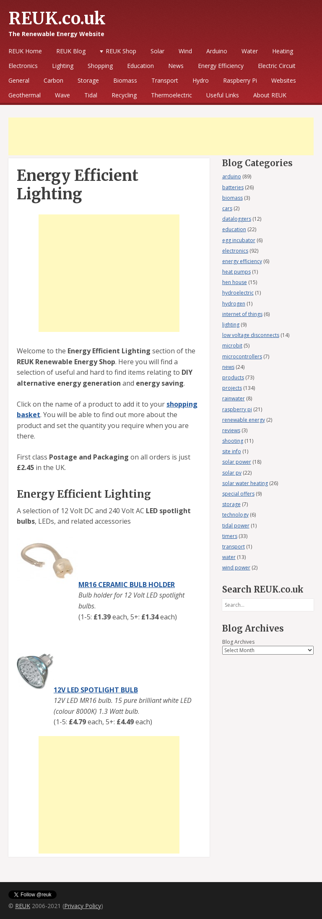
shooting (232, 440)
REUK (22, 906)
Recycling (124, 95)
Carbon (53, 80)
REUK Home (25, 51)
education (234, 229)
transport (233, 546)
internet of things (242, 314)
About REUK (269, 95)
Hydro (200, 80)
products (233, 377)
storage (231, 504)
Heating (282, 51)
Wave (62, 95)
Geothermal (24, 95)
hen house (234, 282)
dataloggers (236, 218)
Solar (157, 51)
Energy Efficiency (221, 66)
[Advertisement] (161, 136)
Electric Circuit (277, 66)
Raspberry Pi (240, 80)
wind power (236, 567)
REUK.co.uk (57, 18)
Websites (283, 80)
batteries (233, 187)
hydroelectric (238, 292)
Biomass (125, 80)
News (176, 66)
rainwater (233, 398)
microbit (232, 345)
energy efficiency (242, 261)
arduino (231, 176)
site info (231, 451)
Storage (88, 80)
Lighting (62, 66)
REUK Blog (71, 51)
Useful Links (222, 95)
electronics (235, 250)
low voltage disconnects (250, 335)
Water (250, 51)
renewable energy (243, 419)
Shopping (100, 66)
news (228, 367)
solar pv (232, 472)
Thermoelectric (171, 95)
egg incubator (238, 240)
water (229, 557)
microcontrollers (242, 356)
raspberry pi (237, 409)
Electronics (23, 66)
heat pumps (236, 271)
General (18, 80)
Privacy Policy (82, 906)
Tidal (90, 95)
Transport (164, 80)
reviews (231, 430)
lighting (230, 324)
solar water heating (245, 483)
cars (227, 208)
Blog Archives (238, 641)
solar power (236, 461)
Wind (185, 51)
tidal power (235, 525)
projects (232, 388)
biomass (232, 197)
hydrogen (233, 303)
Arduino (216, 51)
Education (140, 66)
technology (235, 514)
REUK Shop (121, 51)
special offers (238, 493)
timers (229, 536)
